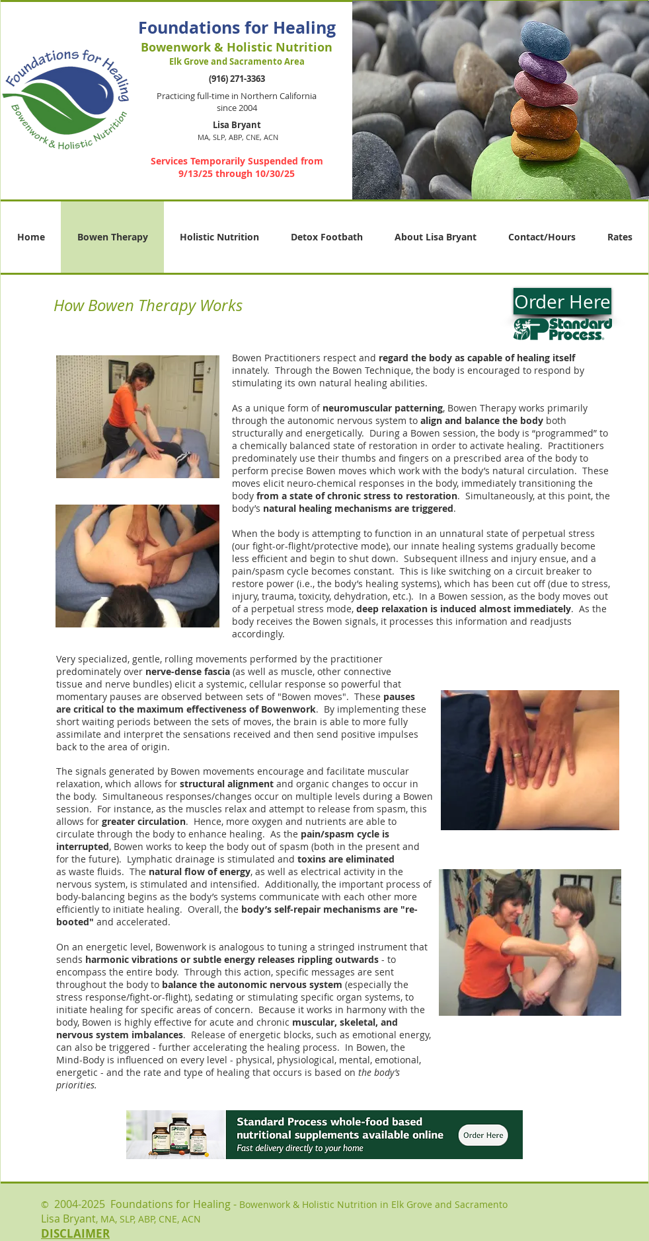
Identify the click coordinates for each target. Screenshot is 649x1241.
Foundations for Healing (237, 27)
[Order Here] (562, 301)
